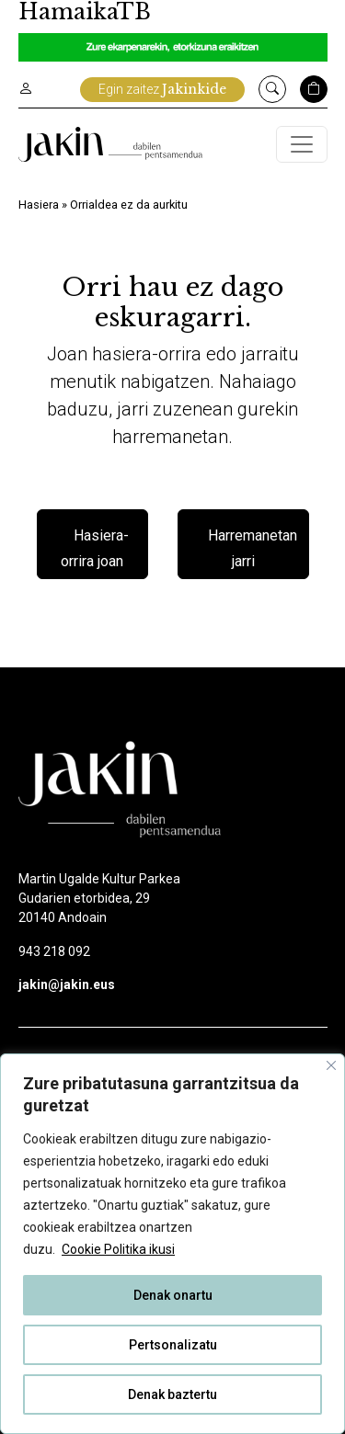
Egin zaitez (162, 89)
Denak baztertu (172, 1394)
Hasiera (38, 204)
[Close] (331, 1065)
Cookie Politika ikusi (118, 1249)
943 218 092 (54, 951)
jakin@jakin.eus (66, 984)
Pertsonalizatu (173, 1344)
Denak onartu (173, 1295)
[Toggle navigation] (302, 144)
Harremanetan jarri (252, 548)
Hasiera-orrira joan (95, 548)
